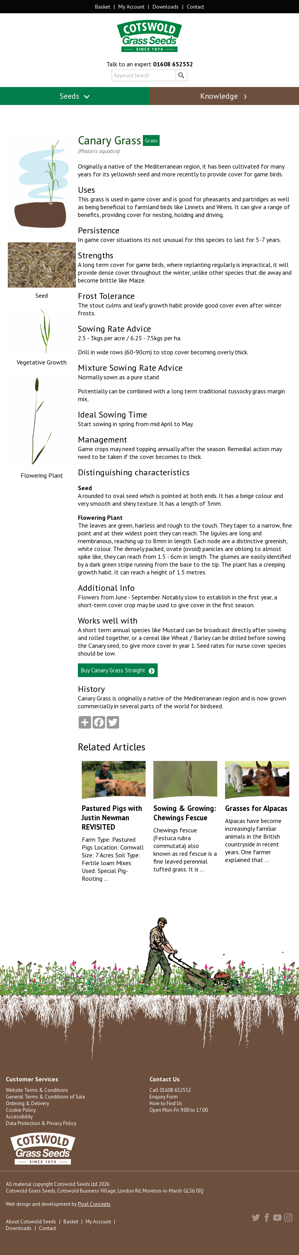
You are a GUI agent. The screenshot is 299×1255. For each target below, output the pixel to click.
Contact (195, 6)
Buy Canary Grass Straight (118, 670)
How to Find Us (166, 1103)
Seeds (75, 96)
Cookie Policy (21, 1110)
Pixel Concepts (94, 1204)
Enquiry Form (164, 1096)
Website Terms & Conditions (37, 1090)
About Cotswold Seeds (31, 1221)
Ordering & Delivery (27, 1103)
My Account (131, 6)
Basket (102, 6)
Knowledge (224, 96)
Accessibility (19, 1116)
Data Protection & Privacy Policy (41, 1123)
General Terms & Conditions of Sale (45, 1096)
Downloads (166, 6)
